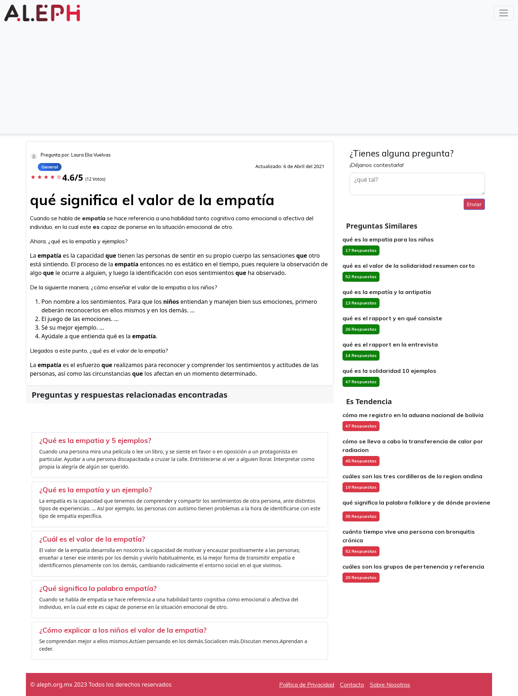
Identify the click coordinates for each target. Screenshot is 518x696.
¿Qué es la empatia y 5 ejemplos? (95, 440)
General (49, 167)
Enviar (474, 204)
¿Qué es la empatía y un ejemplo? (95, 489)
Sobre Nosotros (390, 684)
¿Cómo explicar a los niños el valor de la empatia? (123, 629)
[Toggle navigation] (504, 13)
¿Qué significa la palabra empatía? (98, 588)
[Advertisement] (259, 77)
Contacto (352, 684)
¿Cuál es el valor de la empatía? (92, 538)
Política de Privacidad (306, 684)
